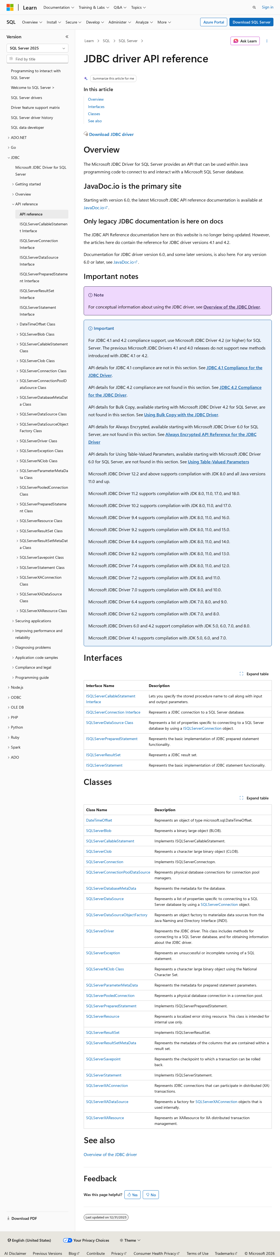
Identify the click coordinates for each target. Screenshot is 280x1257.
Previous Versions (47, 1253)
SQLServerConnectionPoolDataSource (118, 872)
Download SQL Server (251, 22)
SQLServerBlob (98, 830)
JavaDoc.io (94, 207)
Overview (96, 99)
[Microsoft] (10, 7)
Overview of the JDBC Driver (231, 307)
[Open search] (254, 7)
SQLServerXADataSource (107, 1101)
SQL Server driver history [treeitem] (32, 117)
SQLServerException (103, 952)
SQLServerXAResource (105, 1117)
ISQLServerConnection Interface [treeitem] (39, 244)
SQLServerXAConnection (107, 1085)
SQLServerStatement (103, 1075)
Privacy (117, 1253)
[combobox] (37, 48)
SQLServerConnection (104, 861)
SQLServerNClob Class (105, 968)
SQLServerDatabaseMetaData (111, 888)
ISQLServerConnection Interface (113, 712)
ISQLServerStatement (104, 765)
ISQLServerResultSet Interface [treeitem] (37, 294)
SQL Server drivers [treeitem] (26, 97)
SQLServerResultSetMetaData (111, 1042)
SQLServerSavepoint (103, 1058)
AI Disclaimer (15, 1253)
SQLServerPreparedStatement (111, 1005)
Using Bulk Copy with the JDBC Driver (181, 414)
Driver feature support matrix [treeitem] (35, 107)
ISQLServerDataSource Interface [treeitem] (39, 261)
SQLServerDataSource (105, 898)
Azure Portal (213, 22)
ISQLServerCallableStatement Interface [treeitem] (44, 227)
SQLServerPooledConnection (110, 995)
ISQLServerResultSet (103, 754)
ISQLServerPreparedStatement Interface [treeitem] (44, 277)
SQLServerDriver (100, 930)
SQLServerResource (102, 1016)
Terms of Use (197, 1253)
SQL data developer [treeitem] (27, 127)
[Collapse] (67, 37)
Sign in (267, 7)
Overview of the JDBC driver (110, 1154)
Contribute (96, 1253)
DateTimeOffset (99, 820)
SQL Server (128, 40)
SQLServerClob (99, 851)
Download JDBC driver (111, 134)
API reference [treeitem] (31, 214)
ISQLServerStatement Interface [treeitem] (38, 311)
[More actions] (267, 41)
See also (95, 120)
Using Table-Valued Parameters (218, 461)
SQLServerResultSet (102, 1032)
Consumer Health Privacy (155, 1253)
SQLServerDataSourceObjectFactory (116, 914)
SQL (106, 40)
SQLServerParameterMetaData (112, 985)
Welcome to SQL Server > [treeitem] (33, 87)
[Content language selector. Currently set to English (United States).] (29, 1240)
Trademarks (224, 1253)
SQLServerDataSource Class (109, 722)
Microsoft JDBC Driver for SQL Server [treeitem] (40, 171)
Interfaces (96, 106)
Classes (94, 113)
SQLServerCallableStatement (110, 840)
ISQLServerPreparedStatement (112, 738)
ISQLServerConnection (202, 728)
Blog (72, 1253)
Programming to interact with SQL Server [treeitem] (36, 74)
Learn (89, 40)
